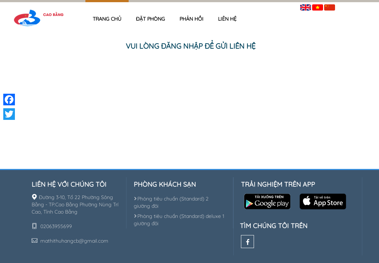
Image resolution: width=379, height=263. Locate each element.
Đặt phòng (150, 19)
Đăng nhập (353, 6)
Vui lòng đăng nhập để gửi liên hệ (190, 45)
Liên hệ (227, 19)
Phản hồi (191, 19)
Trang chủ (107, 19)
